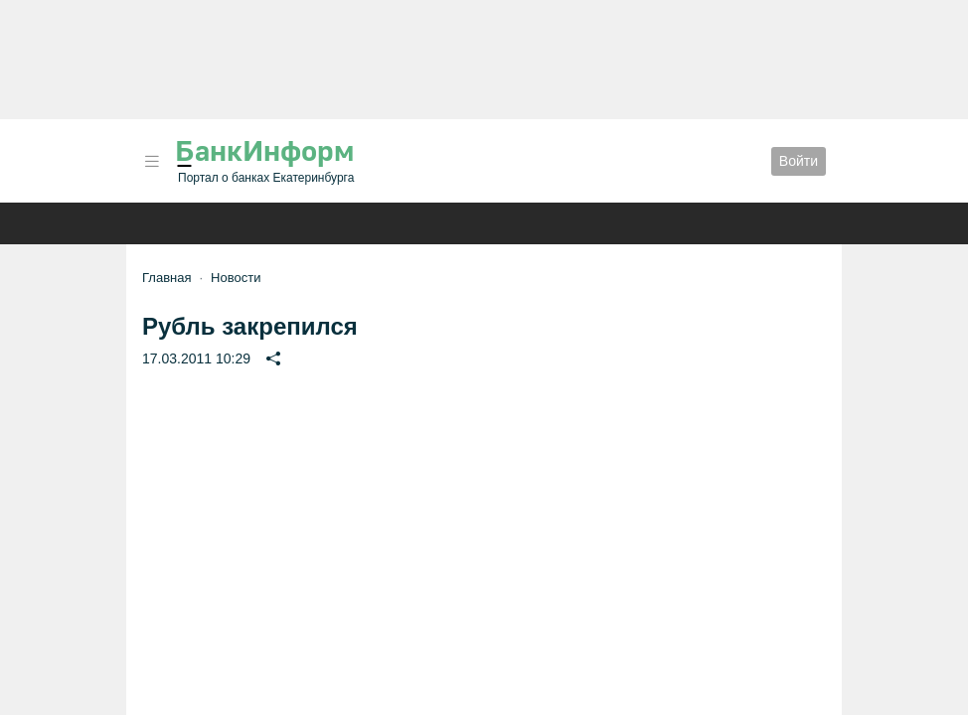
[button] (152, 161)
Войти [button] (798, 161)
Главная (166, 277)
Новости (235, 277)
